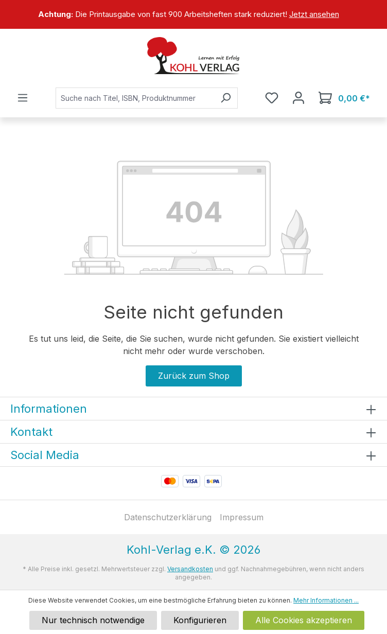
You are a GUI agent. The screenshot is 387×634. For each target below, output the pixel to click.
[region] (193, 14)
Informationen (48, 408)
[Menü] (22, 97)
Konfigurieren (199, 620)
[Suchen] (226, 98)
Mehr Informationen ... (326, 600)
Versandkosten (190, 569)
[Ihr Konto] (298, 97)
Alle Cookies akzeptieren (303, 620)
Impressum (241, 517)
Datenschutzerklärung (168, 517)
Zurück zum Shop (194, 376)
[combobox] (135, 98)
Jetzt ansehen (314, 14)
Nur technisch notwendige (93, 620)
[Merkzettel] (271, 97)
